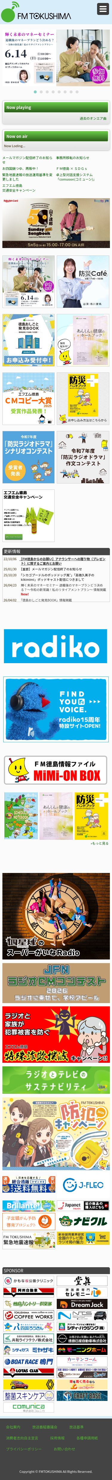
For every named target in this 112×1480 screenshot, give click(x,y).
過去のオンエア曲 (93, 118)
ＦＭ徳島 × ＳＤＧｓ (72, 168)
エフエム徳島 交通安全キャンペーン (19, 187)
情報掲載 (46, 600)
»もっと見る (99, 843)
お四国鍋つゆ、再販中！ (20, 168)
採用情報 (57, 1437)
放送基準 (76, 1426)
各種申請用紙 (87, 1437)
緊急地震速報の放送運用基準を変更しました (27, 177)
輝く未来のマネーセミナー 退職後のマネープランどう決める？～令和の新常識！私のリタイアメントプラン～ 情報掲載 (63, 587)
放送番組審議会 (44, 1426)
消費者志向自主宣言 (22, 1437)
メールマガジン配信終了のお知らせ (27, 160)
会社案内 (13, 1426)
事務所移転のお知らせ (72, 157)
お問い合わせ (64, 1448)
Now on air (16, 136)
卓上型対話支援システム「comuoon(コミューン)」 (76, 177)
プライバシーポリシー (24, 1448)
